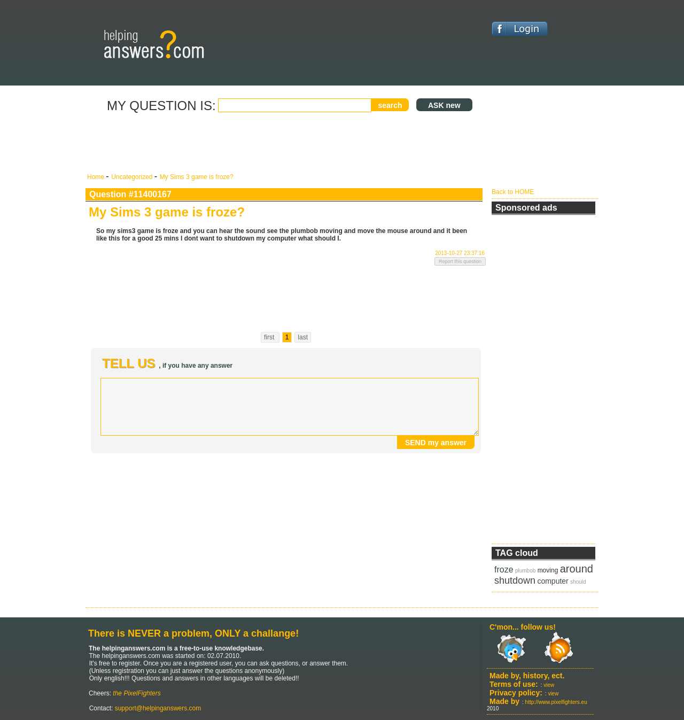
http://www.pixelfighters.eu (556, 702)
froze (504, 569)
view (548, 685)
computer (552, 581)
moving (548, 570)
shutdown (514, 580)
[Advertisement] (285, 143)
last (303, 337)
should (578, 582)
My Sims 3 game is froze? (197, 177)
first (270, 337)
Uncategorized (132, 177)
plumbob (525, 571)
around (576, 569)
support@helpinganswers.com (157, 708)
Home (96, 177)
